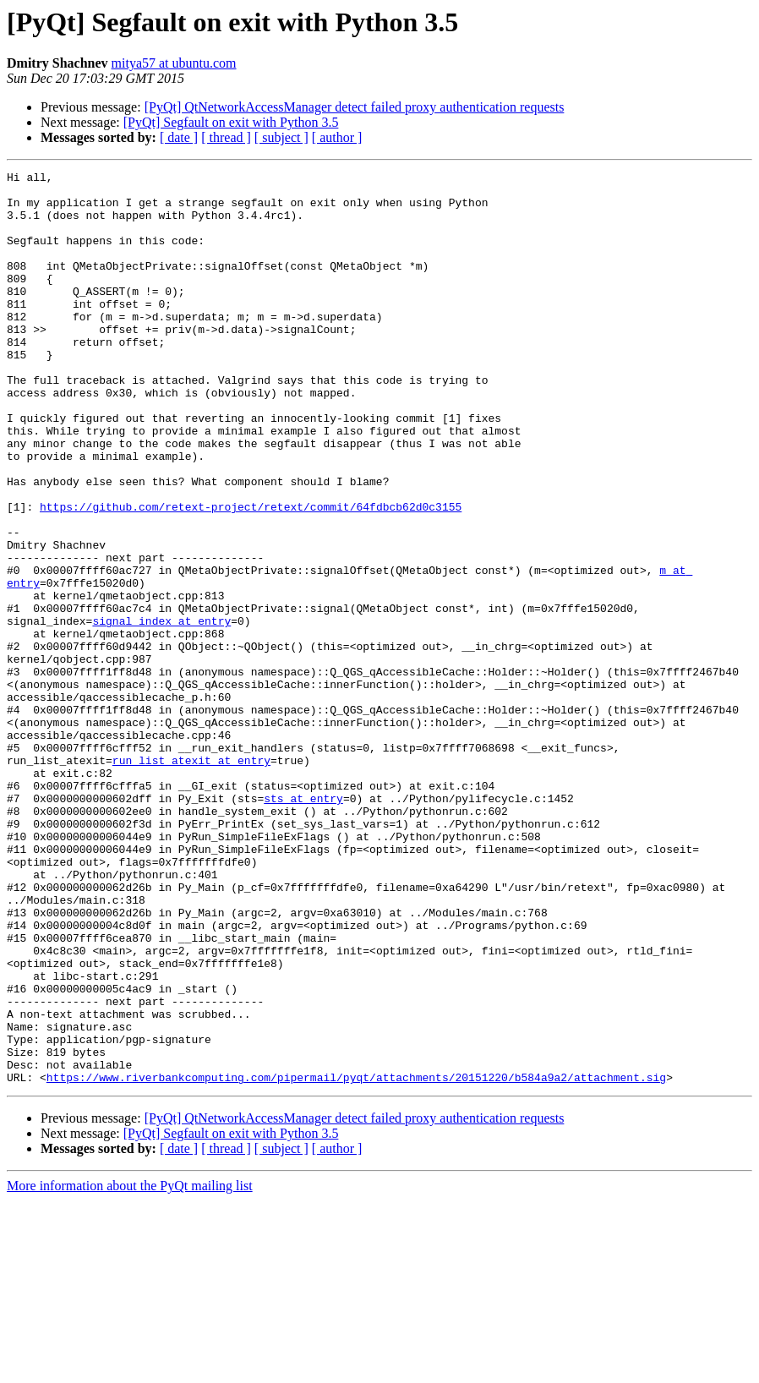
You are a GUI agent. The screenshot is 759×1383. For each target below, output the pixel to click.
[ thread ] (226, 137)
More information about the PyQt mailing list (130, 1368)
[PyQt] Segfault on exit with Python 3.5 (231, 122)
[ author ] (337, 137)
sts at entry (303, 924)
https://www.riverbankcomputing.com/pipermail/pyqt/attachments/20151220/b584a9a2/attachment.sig (356, 1259)
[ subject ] (281, 137)
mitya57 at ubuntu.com (174, 63)
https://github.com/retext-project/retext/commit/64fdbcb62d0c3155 (250, 574)
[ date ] (179, 137)
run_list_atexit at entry (191, 879)
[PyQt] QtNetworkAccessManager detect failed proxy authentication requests (355, 107)
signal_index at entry (161, 711)
